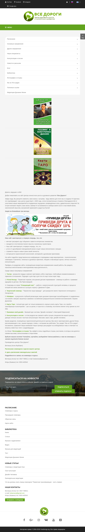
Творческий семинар (14, 291)
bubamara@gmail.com (17, 493)
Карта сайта (9, 423)
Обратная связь (10, 419)
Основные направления (15, 44)
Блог (8, 68)
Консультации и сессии (15, 58)
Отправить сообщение (15, 500)
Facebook (17, 2)
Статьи (7, 436)
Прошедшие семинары (13, 415)
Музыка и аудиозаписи (12, 441)
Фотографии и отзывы (14, 78)
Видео (7, 445)
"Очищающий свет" (27, 285)
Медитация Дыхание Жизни (16, 92)
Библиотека (11, 73)
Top (82, 36)
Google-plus (11, 6)
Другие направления (14, 49)
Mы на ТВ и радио (13, 83)
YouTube (8, 2)
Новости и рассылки (14, 63)
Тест (6, 453)
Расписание (11, 39)
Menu (8, 27)
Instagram (26, 2)
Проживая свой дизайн (15, 312)
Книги (7, 432)
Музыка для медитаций (13, 449)
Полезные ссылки (13, 87)
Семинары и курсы (11, 411)
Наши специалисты (13, 53)
